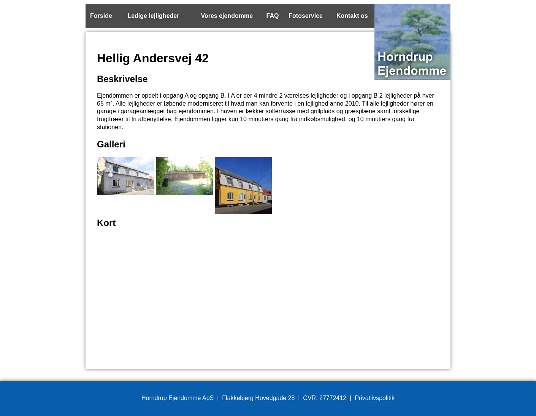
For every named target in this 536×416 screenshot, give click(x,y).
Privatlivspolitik (375, 398)
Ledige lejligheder (153, 16)
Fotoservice (306, 16)
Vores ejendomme (227, 16)
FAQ (272, 16)
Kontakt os (352, 16)
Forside (101, 16)
